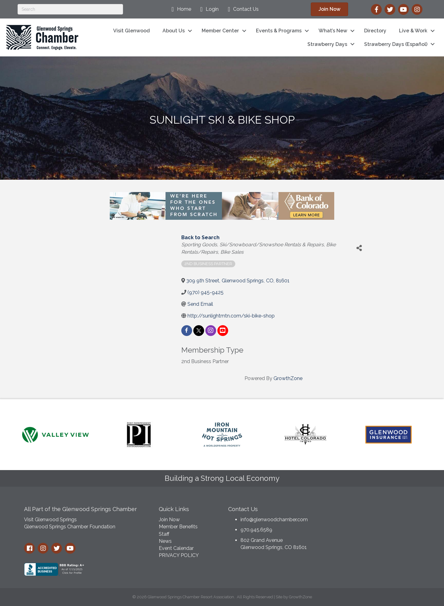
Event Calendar (176, 548)
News (165, 541)
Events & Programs (279, 31)
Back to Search (200, 237)
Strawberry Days (327, 44)
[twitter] (198, 330)
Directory (375, 31)
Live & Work (413, 31)
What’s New (333, 31)
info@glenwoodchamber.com (274, 519)
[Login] (208, 9)
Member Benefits (178, 527)
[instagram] (210, 330)
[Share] (359, 248)
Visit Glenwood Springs (50, 519)
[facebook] (186, 330)
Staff (164, 534)
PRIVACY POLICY (179, 555)
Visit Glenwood (131, 31)
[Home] (179, 9)
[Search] (70, 9)
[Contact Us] (242, 9)
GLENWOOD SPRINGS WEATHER (373, 525)
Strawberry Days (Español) (395, 44)
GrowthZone (287, 378)
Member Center (220, 31)
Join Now (169, 519)
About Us (173, 31)
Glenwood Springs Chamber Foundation (69, 527)
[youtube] (222, 330)
